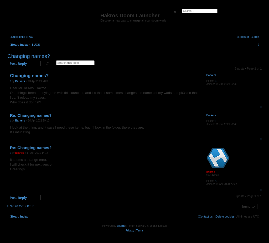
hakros (210, 172)
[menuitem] (29, 37)
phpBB (121, 225)
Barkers (211, 75)
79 (215, 180)
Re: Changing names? (30, 115)
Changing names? (28, 56)
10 (215, 81)
